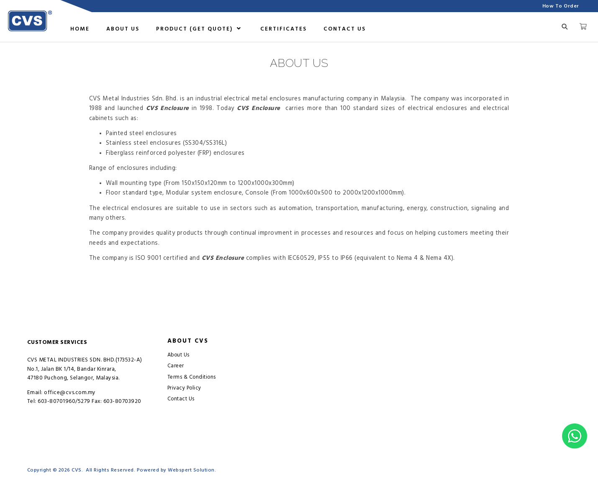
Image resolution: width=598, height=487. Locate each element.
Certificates (283, 29)
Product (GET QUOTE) (198, 29)
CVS (77, 470)
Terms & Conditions (191, 377)
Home (80, 29)
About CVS (187, 341)
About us (122, 29)
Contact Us (344, 29)
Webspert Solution (191, 470)
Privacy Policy (184, 388)
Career (175, 365)
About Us (178, 355)
